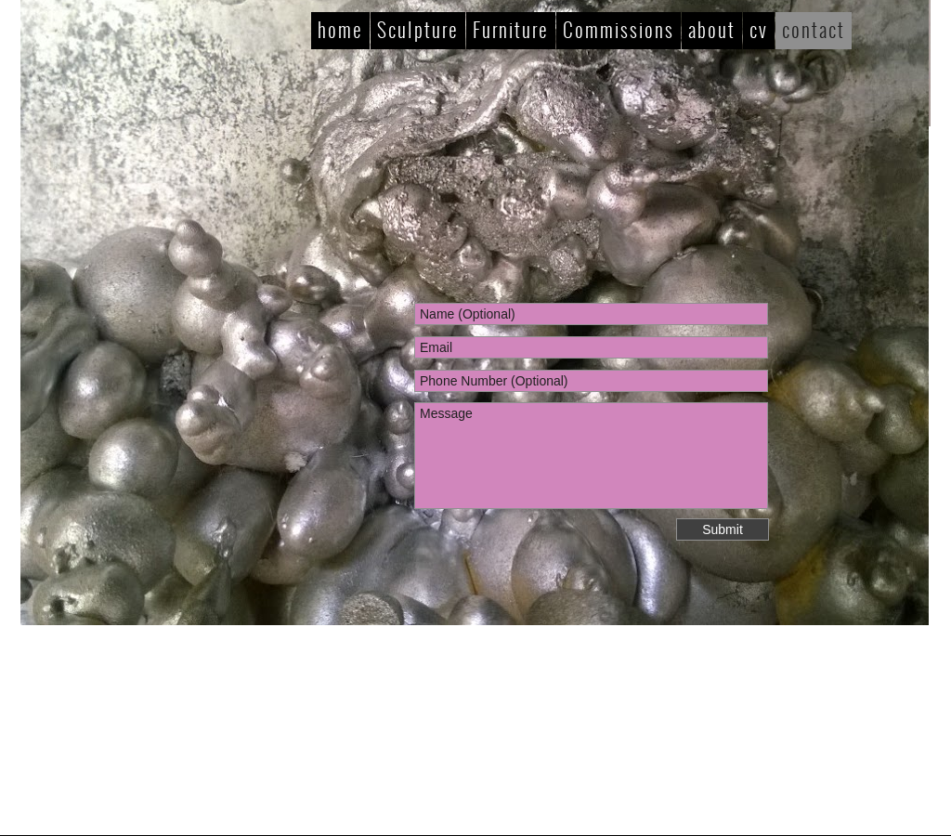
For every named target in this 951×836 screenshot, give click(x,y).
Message (591, 455)
